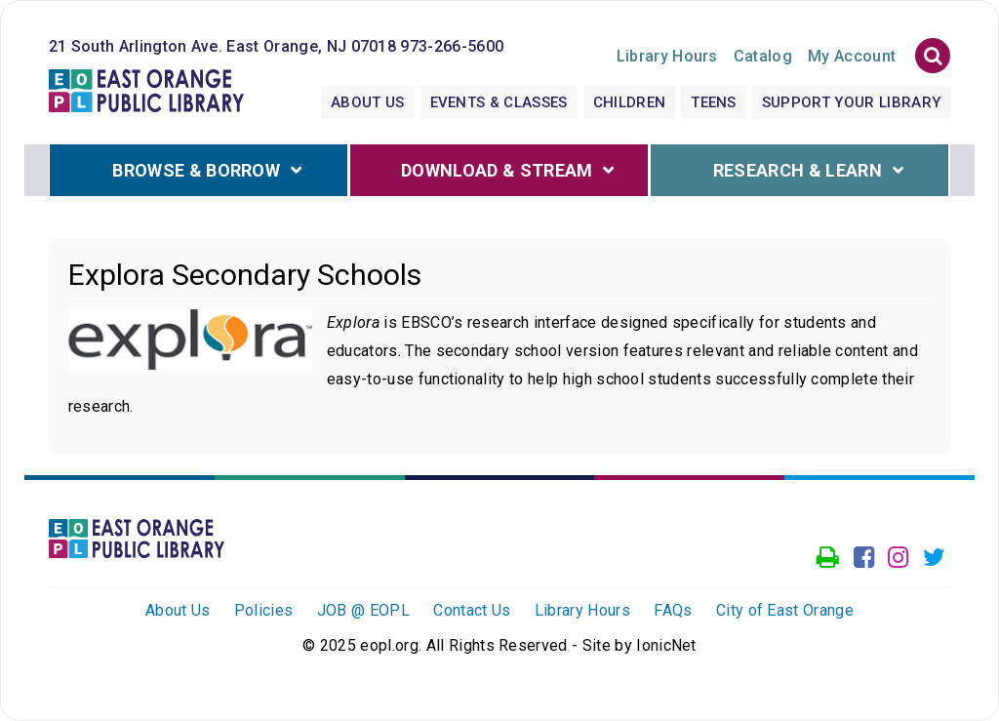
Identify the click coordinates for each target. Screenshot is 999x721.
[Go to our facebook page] (864, 558)
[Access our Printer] (828, 558)
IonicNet (666, 645)
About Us (368, 102)
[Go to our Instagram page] (898, 558)
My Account (852, 56)
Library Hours (582, 610)
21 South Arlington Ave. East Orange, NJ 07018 (222, 46)
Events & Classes (499, 102)
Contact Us (471, 610)
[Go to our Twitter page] (934, 558)
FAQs (673, 610)
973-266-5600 (451, 46)
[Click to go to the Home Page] (146, 89)
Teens (714, 102)
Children (629, 102)
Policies (264, 610)
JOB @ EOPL (363, 610)
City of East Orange (785, 610)
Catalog (763, 56)
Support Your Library (851, 102)
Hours (667, 56)
